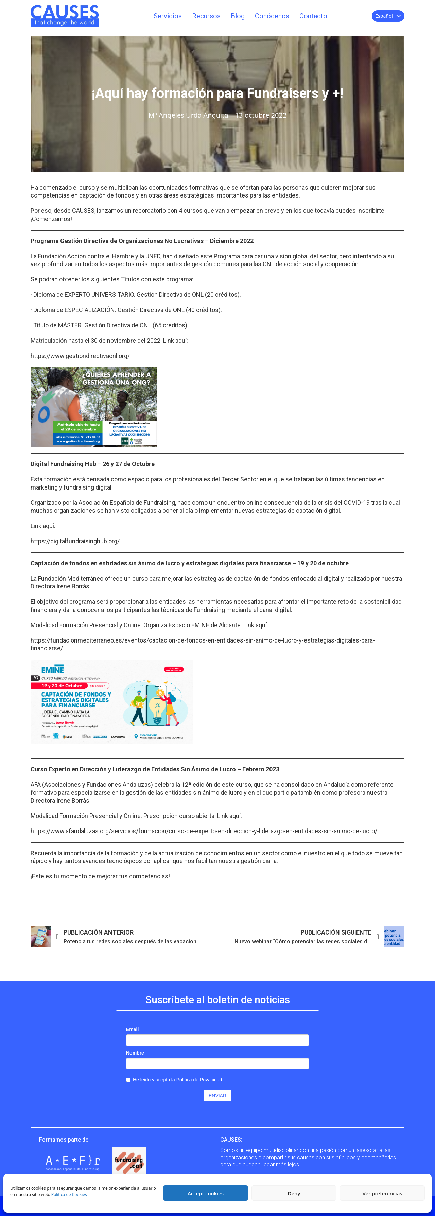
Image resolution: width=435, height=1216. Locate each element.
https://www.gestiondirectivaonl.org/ (80, 355)
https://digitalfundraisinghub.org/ (75, 541)
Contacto (313, 16)
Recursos (206, 16)
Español (384, 16)
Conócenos (272, 16)
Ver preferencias (382, 1193)
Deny (294, 1193)
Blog (238, 16)
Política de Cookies (69, 1194)
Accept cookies (206, 1193)
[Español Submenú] (398, 16)
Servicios (168, 16)
